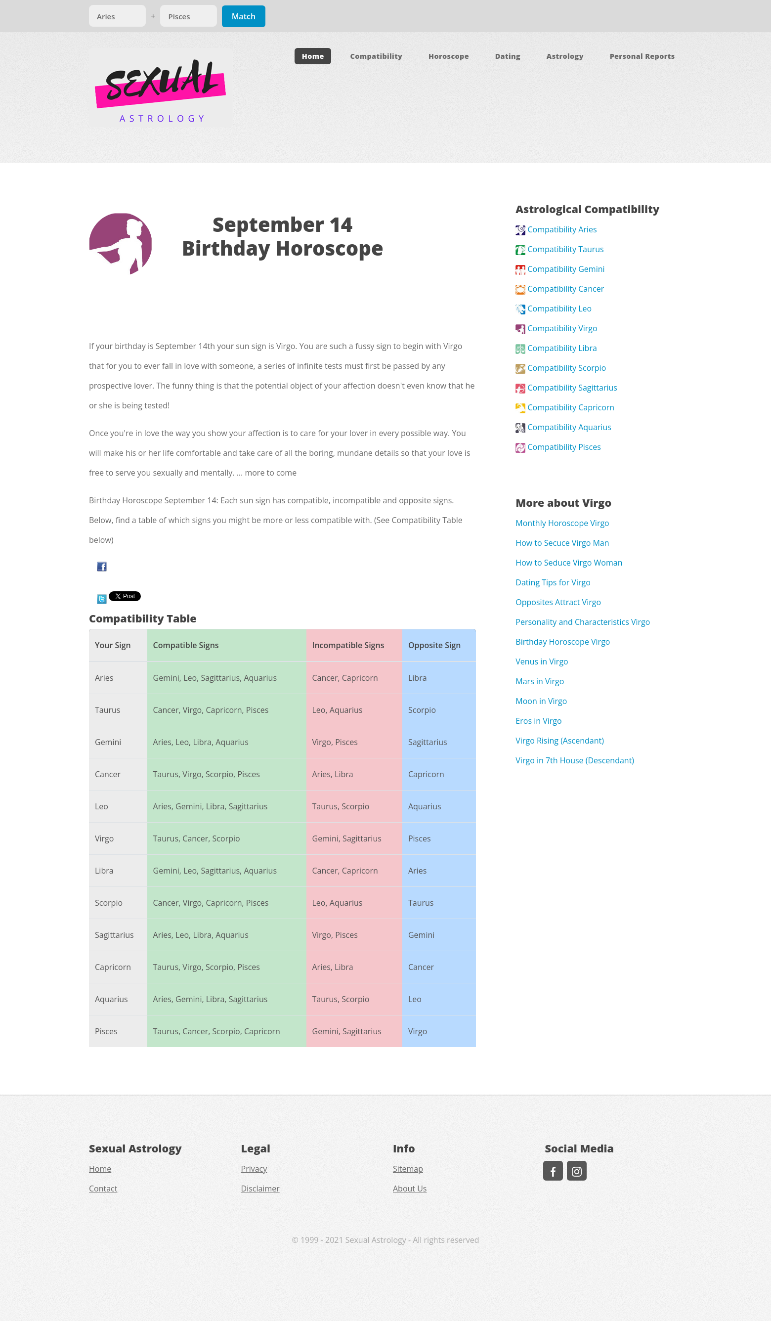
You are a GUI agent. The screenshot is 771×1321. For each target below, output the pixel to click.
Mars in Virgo (539, 681)
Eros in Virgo (538, 720)
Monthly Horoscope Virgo (562, 523)
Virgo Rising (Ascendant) (559, 740)
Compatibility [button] (376, 56)
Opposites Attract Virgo (558, 602)
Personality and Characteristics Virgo (582, 621)
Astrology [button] (565, 56)
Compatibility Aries (556, 229)
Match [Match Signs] (244, 16)
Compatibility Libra (556, 348)
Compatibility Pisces (557, 446)
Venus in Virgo (541, 661)
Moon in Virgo (541, 701)
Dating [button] (507, 56)
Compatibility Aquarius (563, 427)
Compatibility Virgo (556, 328)
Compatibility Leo (553, 308)
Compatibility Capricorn (564, 407)
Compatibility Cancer (559, 288)
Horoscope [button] (448, 56)
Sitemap (408, 1168)
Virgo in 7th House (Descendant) (574, 760)
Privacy (254, 1168)
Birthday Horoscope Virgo (562, 641)
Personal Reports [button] (642, 56)
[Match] (117, 16)
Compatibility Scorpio (560, 367)
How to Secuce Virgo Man (562, 542)
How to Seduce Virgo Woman (568, 562)
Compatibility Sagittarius (566, 387)
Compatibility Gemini (559, 269)
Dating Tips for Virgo (552, 582)
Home (313, 56)
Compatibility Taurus (559, 249)
